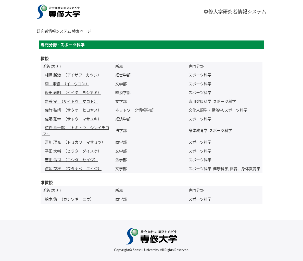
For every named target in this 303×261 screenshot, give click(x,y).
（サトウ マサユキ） (73, 119)
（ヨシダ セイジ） (71, 159)
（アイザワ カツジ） (73, 75)
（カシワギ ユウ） (69, 199)
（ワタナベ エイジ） (73, 168)
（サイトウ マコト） (71, 101)
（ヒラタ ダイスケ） (73, 151)
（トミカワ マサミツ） (75, 142)
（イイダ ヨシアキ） (73, 92)
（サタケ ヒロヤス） (73, 110)
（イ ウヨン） (67, 83)
